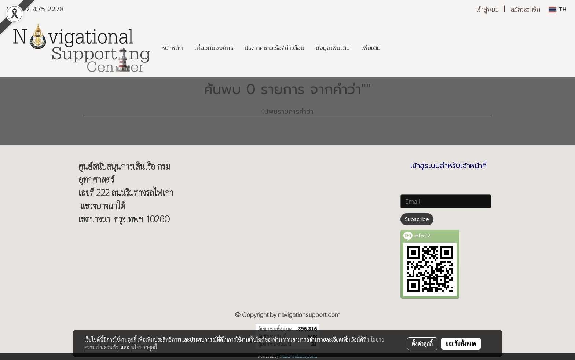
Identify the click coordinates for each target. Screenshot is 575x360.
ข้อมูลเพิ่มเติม (333, 48)
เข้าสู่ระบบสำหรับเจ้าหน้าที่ (448, 165)
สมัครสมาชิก (525, 9)
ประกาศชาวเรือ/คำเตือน (274, 48)
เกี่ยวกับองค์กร (213, 48)
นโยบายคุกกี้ (144, 347)
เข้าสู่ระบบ (487, 9)
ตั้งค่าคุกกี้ (422, 343)
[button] (393, 48)
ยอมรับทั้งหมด (461, 343)
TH (558, 9)
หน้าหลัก (172, 48)
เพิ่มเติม (371, 48)
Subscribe (417, 219)
